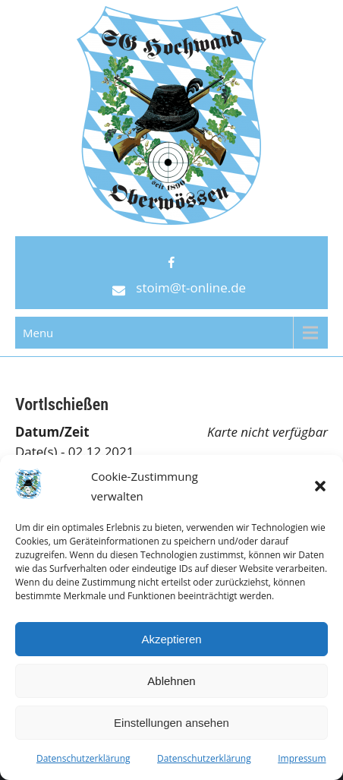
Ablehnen (171, 680)
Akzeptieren (171, 639)
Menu (38, 332)
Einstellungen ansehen (171, 722)
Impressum (302, 758)
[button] (320, 486)
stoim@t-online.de (191, 287)
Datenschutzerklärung (83, 758)
